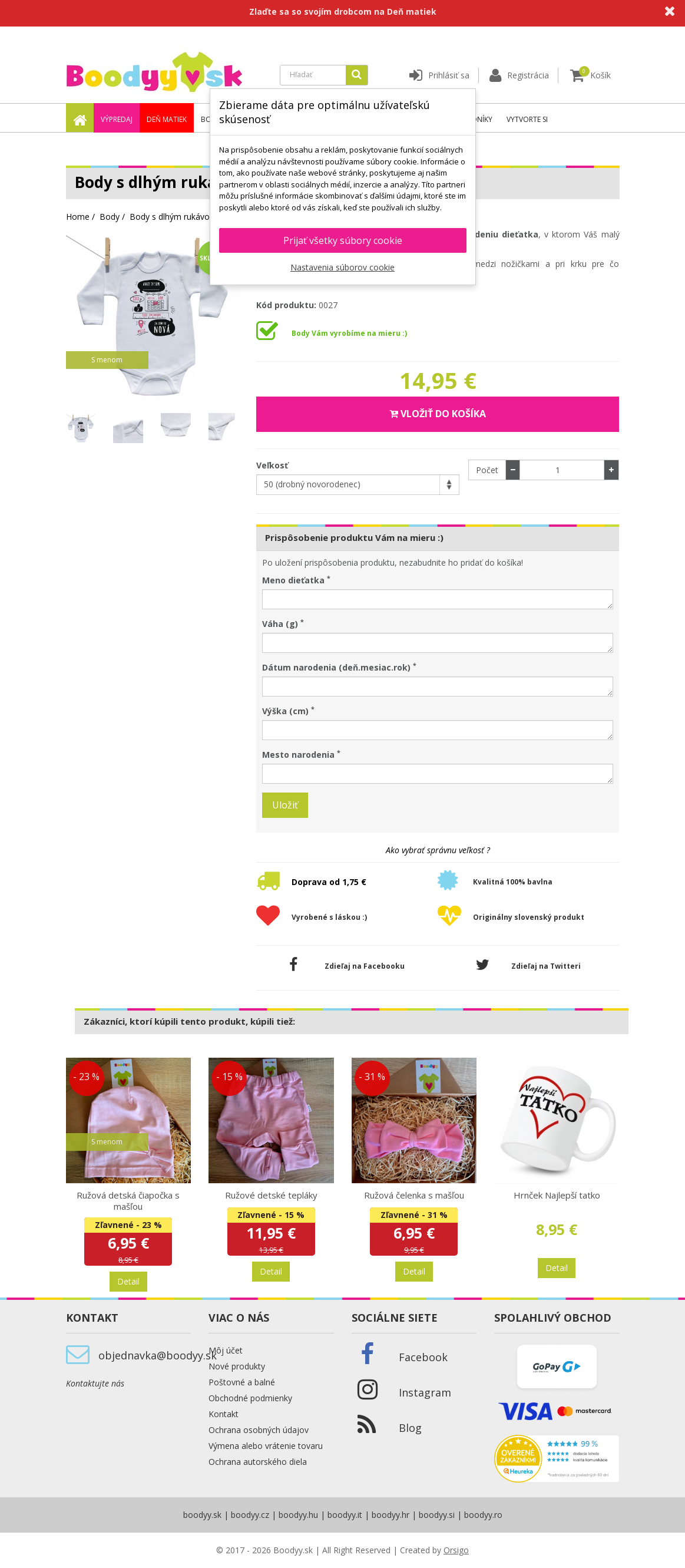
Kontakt (224, 1414)
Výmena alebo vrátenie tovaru (266, 1445)
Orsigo (456, 1550)
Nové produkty (237, 1366)
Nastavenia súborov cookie (342, 267)
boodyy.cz (250, 1514)
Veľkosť (273, 465)
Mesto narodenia (301, 754)
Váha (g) (283, 623)
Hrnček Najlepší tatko (557, 1195)
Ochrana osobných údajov (259, 1429)
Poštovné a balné (242, 1382)
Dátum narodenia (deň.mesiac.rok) (339, 667)
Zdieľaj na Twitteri (528, 965)
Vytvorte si (527, 119)
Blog (410, 1428)
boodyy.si (437, 1514)
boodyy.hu (298, 1514)
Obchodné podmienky (250, 1398)
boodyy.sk (202, 1514)
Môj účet (226, 1350)
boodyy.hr (390, 1514)
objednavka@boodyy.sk (157, 1355)
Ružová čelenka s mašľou (414, 1195)
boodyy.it (344, 1514)
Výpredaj (117, 119)
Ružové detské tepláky (271, 1195)
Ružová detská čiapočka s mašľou (128, 1200)
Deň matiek (167, 119)
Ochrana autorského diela (258, 1461)
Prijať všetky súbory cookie (342, 240)
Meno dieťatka (296, 580)
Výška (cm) (288, 711)
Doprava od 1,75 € (329, 881)
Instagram (425, 1392)
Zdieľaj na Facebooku (347, 965)
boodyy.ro (483, 1514)
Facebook (423, 1357)
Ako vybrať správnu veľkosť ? (438, 850)
